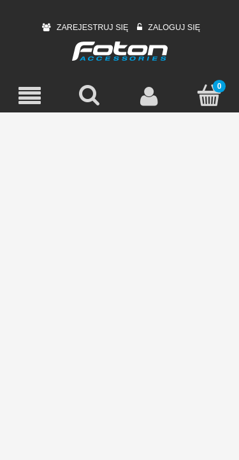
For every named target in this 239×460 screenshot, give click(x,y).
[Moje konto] (150, 96)
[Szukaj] (90, 95)
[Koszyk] (209, 95)
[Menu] (30, 96)
